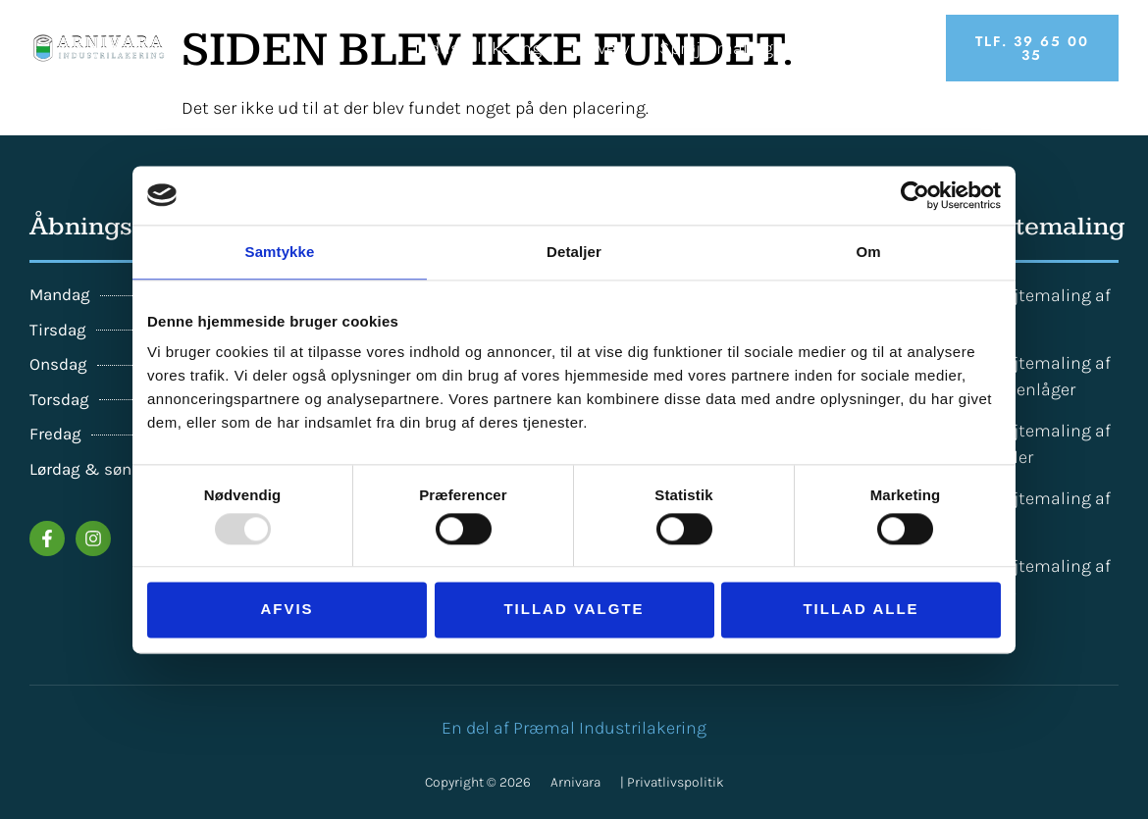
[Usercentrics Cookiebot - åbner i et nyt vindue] (915, 195)
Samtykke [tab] (280, 251)
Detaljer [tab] (574, 251)
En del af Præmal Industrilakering (574, 728)
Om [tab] (868, 251)
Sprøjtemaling (716, 48)
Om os (901, 48)
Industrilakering (478, 48)
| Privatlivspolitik (672, 782)
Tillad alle (860, 609)
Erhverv (600, 48)
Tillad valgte (573, 609)
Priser (825, 48)
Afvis (286, 609)
